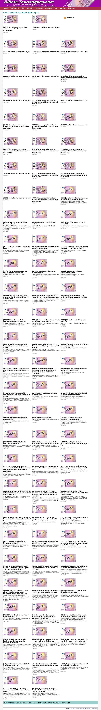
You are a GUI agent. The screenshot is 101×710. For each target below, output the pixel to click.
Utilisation (94, 709)
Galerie (73, 709)
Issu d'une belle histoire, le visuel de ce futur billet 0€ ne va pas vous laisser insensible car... (16, 619)
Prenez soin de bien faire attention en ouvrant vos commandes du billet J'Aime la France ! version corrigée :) (44, 522)
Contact (82, 709)
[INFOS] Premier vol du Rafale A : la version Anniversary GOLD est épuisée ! (74, 296)
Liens (77, 709)
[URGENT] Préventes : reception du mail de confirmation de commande (74, 393)
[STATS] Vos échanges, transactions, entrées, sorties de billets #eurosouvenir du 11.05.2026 (16, 29)
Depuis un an (12, 702)
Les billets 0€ (15, 8)
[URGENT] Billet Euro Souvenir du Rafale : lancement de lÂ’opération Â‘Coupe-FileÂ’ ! (17, 518)
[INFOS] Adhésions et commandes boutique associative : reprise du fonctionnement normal (14, 641)
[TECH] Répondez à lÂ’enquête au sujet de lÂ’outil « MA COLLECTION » (46, 320)
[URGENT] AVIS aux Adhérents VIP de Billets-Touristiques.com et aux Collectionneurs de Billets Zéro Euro (15, 592)
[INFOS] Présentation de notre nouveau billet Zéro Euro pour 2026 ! (73, 591)
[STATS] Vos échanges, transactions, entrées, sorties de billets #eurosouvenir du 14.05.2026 (16, 126)
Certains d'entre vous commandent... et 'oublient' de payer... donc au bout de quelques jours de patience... (45, 376)
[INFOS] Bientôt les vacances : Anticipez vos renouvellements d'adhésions (45, 640)
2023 (29, 702)
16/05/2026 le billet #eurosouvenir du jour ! (17, 173)
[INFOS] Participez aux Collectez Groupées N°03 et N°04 (71, 272)
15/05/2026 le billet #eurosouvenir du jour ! (46, 27)
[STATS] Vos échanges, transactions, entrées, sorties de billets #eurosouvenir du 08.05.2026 (74, 175)
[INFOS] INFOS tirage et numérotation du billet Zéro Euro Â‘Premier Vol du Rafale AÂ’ (45, 468)
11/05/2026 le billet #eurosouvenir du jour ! (74, 52)
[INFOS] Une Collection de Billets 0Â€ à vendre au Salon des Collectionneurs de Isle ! (16, 370)
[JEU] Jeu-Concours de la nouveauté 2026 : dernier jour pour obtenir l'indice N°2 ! (74, 640)
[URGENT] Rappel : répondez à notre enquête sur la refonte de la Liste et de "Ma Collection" (15, 297)
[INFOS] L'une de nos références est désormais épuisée (43, 272)
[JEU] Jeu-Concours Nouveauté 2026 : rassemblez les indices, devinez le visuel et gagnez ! (45, 665)
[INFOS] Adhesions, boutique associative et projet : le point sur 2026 (74, 369)
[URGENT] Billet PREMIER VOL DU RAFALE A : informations (14, 442)
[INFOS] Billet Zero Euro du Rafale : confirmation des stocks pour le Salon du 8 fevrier (16, 394)
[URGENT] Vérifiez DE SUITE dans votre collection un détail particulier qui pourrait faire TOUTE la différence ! (74, 543)
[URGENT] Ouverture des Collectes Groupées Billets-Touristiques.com (14, 320)
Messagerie (48, 8)
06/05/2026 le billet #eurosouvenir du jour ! (74, 100)
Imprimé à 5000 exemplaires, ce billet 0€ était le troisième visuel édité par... (44, 226)
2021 (39, 702)
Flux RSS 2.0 (70, 17)
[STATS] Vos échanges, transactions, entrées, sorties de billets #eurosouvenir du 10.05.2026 (45, 199)
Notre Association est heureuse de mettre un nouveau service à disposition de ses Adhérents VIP (17, 324)
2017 (58, 702)
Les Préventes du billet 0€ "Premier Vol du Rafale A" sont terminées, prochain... (45, 397)
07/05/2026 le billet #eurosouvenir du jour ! (46, 76)
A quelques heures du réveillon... (69, 447)
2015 (68, 702)
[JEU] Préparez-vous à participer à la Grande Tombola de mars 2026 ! (15, 272)
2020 (44, 702)
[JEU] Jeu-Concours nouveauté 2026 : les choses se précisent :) (16, 664)
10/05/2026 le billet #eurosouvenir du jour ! (17, 52)
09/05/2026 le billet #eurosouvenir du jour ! (17, 76)
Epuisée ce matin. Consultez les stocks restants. (73, 299)
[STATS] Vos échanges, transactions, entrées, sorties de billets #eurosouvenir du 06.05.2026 (45, 175)
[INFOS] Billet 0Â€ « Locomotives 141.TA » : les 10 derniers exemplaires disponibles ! (46, 296)
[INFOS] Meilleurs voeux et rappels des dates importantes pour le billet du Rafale (45, 442)
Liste (23, 8)
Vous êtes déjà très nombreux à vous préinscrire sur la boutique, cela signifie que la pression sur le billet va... (17, 446)
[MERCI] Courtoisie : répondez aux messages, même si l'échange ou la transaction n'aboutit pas (43, 616)
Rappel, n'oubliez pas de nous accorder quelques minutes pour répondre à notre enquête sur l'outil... (16, 301)
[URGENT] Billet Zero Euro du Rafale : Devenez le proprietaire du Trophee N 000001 (15, 345)
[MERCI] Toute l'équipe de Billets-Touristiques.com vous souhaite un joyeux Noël (74, 443)
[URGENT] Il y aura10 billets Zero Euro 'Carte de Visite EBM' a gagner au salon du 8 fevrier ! (46, 345)
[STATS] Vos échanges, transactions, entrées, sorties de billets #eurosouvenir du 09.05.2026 (45, 102)
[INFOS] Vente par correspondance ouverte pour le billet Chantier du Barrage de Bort (16, 690)
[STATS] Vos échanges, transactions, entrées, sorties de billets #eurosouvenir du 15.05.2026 (16, 150)
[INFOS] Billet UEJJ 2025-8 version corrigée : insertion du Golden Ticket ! (44, 518)
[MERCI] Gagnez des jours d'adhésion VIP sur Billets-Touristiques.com (74, 664)
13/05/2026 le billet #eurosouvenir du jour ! (74, 125)
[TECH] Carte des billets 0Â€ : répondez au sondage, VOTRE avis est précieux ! (73, 615)
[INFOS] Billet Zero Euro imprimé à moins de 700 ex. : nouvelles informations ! (74, 567)
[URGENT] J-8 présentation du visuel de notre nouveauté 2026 (16, 615)
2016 (63, 702)
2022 (34, 702)
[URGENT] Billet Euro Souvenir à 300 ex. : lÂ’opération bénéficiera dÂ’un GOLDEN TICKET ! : (45, 567)
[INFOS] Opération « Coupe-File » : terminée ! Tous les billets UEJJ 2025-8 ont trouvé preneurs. (74, 492)
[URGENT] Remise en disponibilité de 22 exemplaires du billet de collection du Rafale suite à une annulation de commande (45, 371)
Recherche (39, 8)
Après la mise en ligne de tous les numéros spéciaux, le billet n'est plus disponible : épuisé (45, 275)
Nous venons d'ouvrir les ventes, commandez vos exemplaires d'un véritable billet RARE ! (15, 546)
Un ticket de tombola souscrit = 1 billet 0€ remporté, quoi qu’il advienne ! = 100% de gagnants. (16, 251)
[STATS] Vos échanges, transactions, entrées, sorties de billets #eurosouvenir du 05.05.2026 (74, 77)
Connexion (71, 8)
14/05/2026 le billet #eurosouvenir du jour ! (17, 198)
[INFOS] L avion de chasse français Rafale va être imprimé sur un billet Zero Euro (45, 591)
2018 (54, 702)
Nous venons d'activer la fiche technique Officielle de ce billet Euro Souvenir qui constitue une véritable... (45, 546)
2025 (19, 702)
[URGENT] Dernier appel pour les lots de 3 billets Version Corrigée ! (74, 518)
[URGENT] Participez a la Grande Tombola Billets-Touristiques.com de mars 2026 (74, 247)
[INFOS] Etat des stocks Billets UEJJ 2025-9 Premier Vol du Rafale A (46, 247)
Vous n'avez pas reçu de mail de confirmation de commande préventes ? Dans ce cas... (73, 397)
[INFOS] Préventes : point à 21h (42, 417)
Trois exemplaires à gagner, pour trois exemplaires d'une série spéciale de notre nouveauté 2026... (73, 643)
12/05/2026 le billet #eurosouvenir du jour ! (46, 52)
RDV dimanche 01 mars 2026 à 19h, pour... (14, 274)
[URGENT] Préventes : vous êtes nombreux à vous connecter (71, 418)
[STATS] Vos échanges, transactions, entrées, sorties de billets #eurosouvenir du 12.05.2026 (74, 150)
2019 (49, 702)
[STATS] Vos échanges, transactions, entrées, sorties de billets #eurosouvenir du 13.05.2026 (45, 150)
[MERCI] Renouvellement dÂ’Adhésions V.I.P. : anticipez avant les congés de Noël (74, 467)
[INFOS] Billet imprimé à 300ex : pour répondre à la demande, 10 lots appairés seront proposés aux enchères (16, 567)
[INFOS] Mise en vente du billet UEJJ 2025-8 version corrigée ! (15, 542)
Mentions (87, 709)
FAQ (56, 8)
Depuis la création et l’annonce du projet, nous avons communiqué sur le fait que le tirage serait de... (16, 497)
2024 (24, 702)
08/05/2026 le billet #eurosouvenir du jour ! (17, 100)
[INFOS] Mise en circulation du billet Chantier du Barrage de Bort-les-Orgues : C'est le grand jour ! (45, 690)
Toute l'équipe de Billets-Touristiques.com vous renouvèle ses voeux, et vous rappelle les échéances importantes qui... (45, 446)
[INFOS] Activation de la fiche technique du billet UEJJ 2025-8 (45, 542)
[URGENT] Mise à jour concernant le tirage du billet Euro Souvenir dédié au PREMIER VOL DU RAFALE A (17, 492)
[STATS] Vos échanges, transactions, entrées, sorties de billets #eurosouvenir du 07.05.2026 (45, 126)
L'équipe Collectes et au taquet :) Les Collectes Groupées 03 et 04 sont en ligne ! (72, 275)
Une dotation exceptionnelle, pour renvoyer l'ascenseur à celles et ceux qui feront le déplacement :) (45, 350)
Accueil (6, 8)
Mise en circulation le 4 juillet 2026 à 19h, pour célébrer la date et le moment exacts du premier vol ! (74, 202)
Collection (30, 8)
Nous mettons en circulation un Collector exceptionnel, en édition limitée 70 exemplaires (74, 226)
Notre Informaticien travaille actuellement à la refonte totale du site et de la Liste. (45, 324)
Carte (67, 709)
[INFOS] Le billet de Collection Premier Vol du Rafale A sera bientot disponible (74, 198)
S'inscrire (63, 8)
